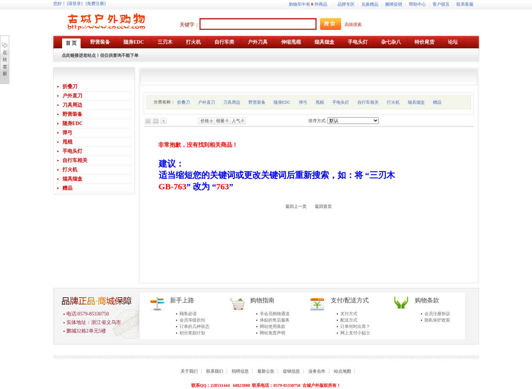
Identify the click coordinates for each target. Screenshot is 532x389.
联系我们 (214, 371)
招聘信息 (240, 371)
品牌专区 (346, 4)
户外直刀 (72, 95)
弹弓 (67, 132)
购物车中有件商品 (308, 4)
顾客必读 (188, 313)
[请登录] (75, 3)
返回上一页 (296, 206)
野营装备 (72, 114)
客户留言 (441, 4)
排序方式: (317, 120)
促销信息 (291, 371)
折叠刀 (69, 86)
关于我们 (189, 371)
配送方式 (348, 320)
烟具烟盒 (72, 179)
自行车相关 (74, 160)
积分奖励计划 (192, 332)
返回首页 (323, 206)
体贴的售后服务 (275, 320)
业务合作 (316, 371)
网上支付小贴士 (355, 332)
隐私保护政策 (437, 320)
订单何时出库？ (355, 326)
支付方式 (348, 313)
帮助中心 (417, 4)
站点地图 (342, 371)
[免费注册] (96, 3)
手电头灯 (72, 151)
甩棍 (67, 142)
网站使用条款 (272, 326)
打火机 (69, 169)
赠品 (67, 188)
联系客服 (464, 4)
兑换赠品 (369, 4)
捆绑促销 (393, 4)
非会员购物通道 (275, 313)
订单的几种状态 (194, 326)
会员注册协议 (437, 313)
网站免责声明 (272, 332)
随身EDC (72, 123)
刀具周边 (72, 105)
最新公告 (265, 371)
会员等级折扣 (192, 320)
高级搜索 (353, 24)
